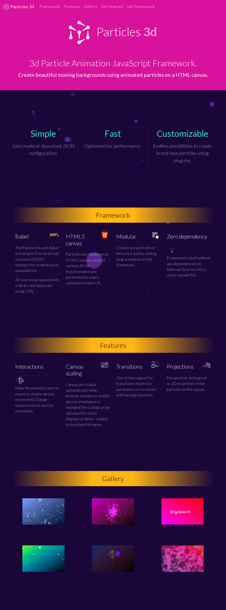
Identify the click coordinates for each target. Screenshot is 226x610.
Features (72, 6)
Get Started (112, 6)
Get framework (140, 6)
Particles (18, 7)
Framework (49, 6)
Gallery (90, 6)
